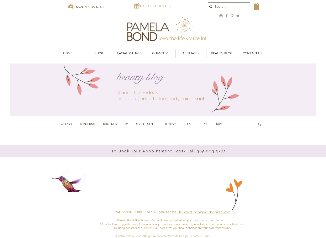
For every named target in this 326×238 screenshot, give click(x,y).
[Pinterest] (232, 16)
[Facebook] (227, 16)
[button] (256, 6)
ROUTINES (110, 124)
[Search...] (228, 7)
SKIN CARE (170, 124)
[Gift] (136, 5)
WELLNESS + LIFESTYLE (140, 124)
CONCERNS (87, 124)
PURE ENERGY (212, 124)
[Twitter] (238, 16)
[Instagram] (221, 16)
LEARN (190, 124)
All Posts (66, 124)
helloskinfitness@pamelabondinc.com (204, 212)
